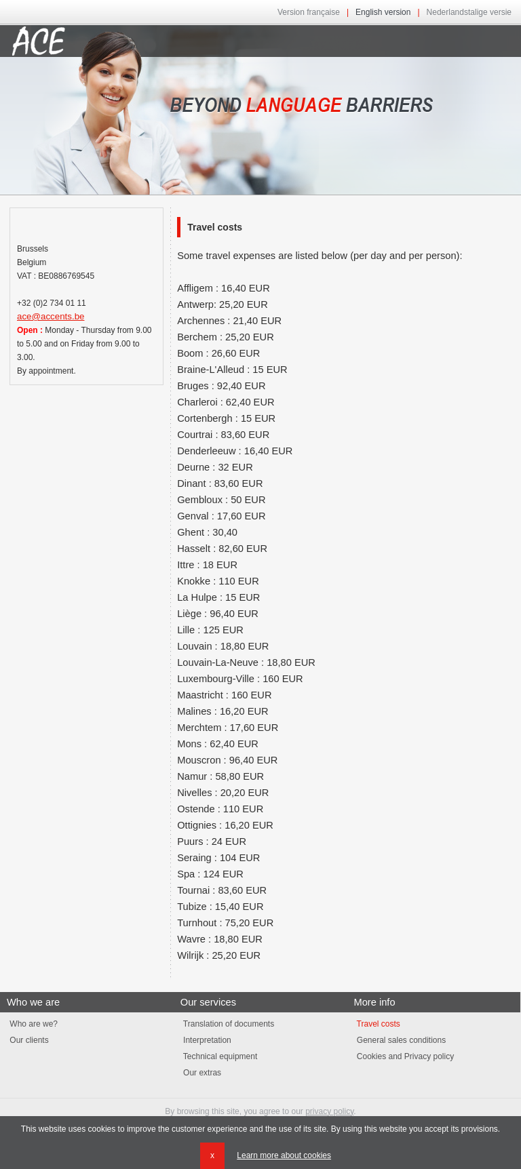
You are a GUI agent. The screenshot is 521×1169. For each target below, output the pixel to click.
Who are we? (32, 1024)
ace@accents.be (50, 316)
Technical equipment (219, 1056)
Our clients (28, 1040)
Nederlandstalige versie (469, 12)
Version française (308, 12)
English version (382, 12)
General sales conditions (399, 1040)
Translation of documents (227, 1024)
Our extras (200, 1072)
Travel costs (376, 1024)
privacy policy (329, 1111)
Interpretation (205, 1040)
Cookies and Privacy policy (403, 1056)
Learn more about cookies (284, 1155)
